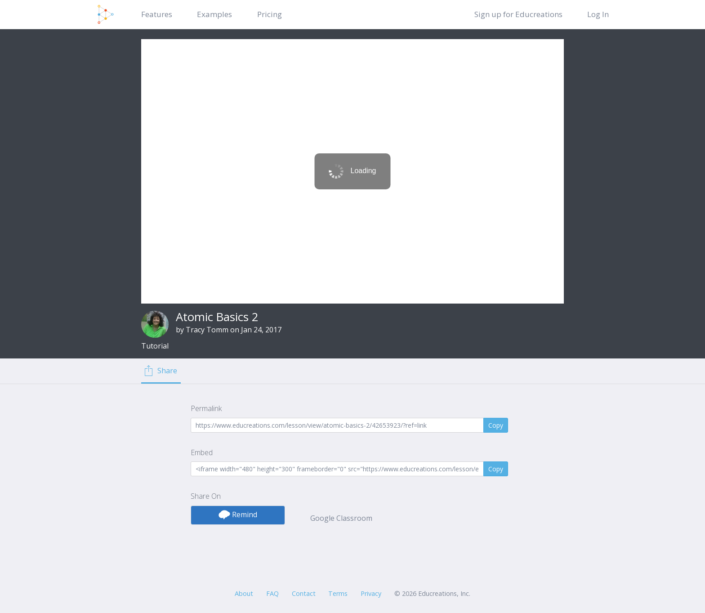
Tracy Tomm (207, 330)
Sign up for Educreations (518, 14)
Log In (598, 14)
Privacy (371, 593)
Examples (214, 14)
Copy (495, 425)
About (244, 593)
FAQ (272, 593)
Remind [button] (238, 514)
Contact (304, 593)
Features (156, 14)
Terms (338, 593)
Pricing (269, 14)
